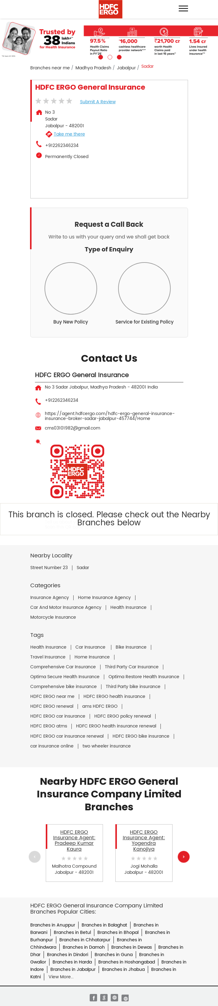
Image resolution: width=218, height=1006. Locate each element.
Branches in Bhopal (118, 932)
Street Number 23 (49, 567)
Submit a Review (98, 101)
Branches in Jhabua (123, 969)
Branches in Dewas (131, 947)
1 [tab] (99, 56)
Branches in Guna (114, 954)
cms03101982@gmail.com (72, 428)
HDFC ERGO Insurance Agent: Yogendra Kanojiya (144, 840)
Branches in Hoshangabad (126, 962)
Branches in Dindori (67, 954)
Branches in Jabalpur (73, 969)
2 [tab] (109, 56)
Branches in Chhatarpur (84, 939)
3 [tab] (118, 56)
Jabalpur (126, 67)
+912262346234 (62, 145)
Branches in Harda (72, 962)
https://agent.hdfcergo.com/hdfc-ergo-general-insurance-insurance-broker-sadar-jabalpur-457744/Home (110, 416)
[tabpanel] (109, 39)
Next (183, 857)
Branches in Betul (72, 932)
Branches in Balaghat (104, 925)
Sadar (83, 567)
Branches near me (50, 67)
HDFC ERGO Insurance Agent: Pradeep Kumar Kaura (74, 840)
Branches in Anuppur (52, 925)
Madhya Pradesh (93, 67)
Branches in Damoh (84, 947)
